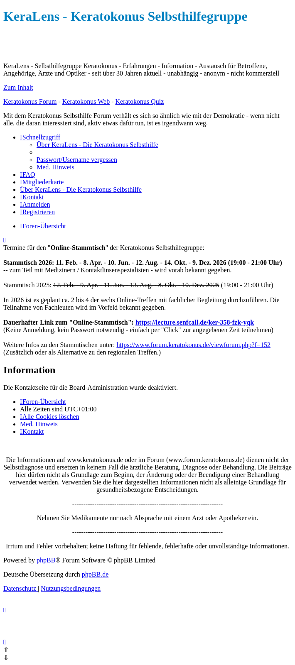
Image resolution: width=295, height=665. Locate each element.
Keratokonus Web (86, 101)
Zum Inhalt (18, 87)
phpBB (46, 560)
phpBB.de (95, 574)
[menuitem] (97, 144)
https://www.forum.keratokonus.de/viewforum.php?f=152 (193, 344)
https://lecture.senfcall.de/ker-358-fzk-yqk (194, 322)
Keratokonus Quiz (139, 101)
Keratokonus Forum (30, 101)
